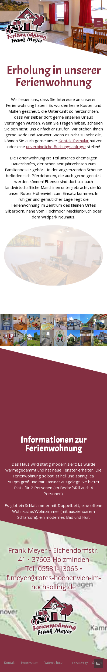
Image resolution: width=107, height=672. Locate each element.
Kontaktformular (73, 140)
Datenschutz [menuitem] (53, 662)
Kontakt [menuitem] (10, 662)
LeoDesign (80, 663)
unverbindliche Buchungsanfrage (56, 146)
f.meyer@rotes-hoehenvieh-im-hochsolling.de (53, 582)
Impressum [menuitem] (29, 662)
